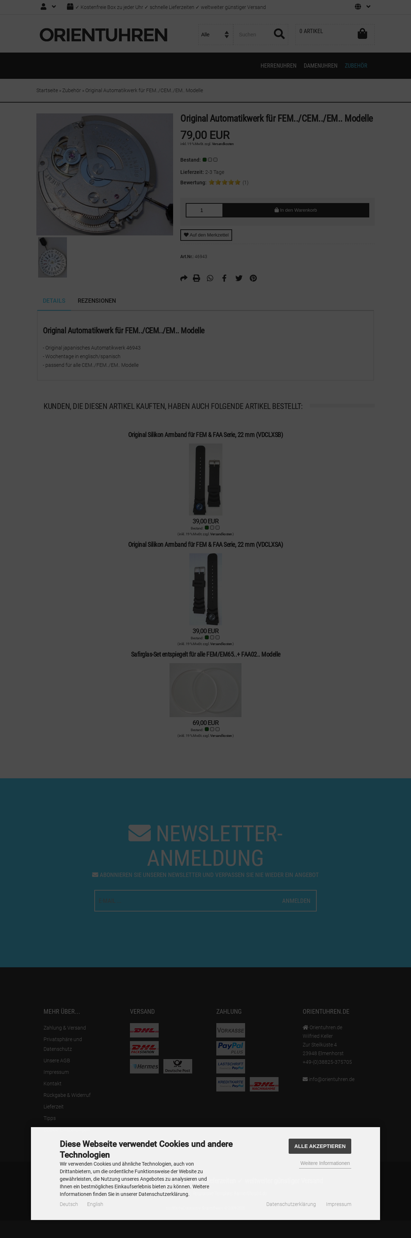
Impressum (338, 1204)
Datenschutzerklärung (291, 1204)
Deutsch (69, 1204)
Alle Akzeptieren (320, 1146)
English (95, 1204)
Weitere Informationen (325, 1163)
